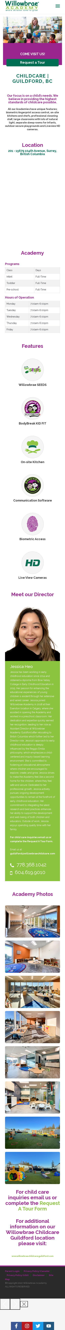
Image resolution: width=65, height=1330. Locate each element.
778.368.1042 (28, 865)
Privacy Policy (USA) (18, 1275)
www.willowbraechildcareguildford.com (32, 1256)
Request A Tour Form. (40, 841)
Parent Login (12, 1271)
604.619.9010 (27, 872)
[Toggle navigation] (57, 6)
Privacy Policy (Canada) (36, 1271)
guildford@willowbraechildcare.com (32, 853)
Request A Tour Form (39, 1206)
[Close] (24, 1304)
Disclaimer (39, 1275)
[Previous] (5, 1304)
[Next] (15, 1304)
